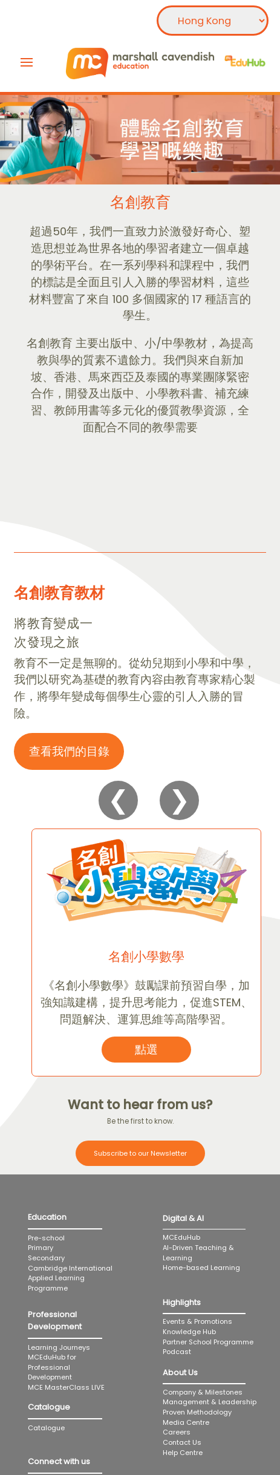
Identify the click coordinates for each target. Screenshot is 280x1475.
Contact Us (182, 1442)
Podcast (177, 1351)
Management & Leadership (209, 1402)
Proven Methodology (197, 1412)
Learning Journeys (59, 1347)
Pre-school (46, 1238)
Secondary (46, 1258)
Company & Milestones (203, 1392)
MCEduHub (181, 1237)
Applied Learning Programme (56, 1283)
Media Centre (186, 1422)
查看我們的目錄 (69, 751)
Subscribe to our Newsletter (140, 1153)
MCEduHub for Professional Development (52, 1367)
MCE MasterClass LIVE (66, 1387)
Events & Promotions (197, 1321)
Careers (176, 1432)
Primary (40, 1247)
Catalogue (46, 1428)
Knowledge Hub (189, 1332)
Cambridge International (70, 1268)
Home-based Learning (210, 1267)
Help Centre (183, 1452)
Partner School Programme (208, 1342)
